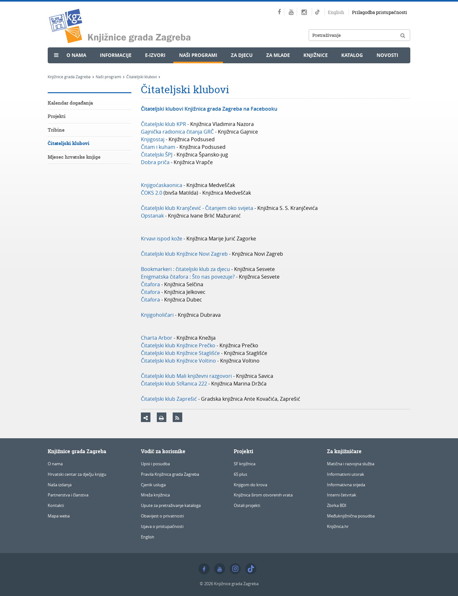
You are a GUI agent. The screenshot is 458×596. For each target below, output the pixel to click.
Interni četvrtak (341, 495)
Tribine (56, 130)
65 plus (240, 474)
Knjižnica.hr (338, 526)
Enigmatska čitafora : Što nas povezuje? (188, 276)
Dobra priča (155, 162)
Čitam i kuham (158, 146)
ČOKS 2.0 (151, 192)
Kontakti (56, 505)
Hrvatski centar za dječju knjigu (77, 474)
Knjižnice (315, 55)
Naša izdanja (60, 485)
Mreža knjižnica (155, 495)
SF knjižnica (244, 464)
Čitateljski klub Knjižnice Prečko (178, 345)
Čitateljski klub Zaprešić (169, 398)
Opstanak (152, 215)
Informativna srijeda (346, 485)
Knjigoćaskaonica (161, 185)
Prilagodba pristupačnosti (379, 12)
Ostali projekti (247, 505)
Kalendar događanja (70, 103)
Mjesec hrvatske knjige (74, 157)
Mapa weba (59, 516)
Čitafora (150, 284)
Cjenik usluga (153, 485)
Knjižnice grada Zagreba (69, 76)
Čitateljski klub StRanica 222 (174, 383)
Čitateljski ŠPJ (156, 154)
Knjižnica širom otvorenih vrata (263, 495)
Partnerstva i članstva (68, 495)
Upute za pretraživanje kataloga (171, 505)
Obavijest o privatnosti (162, 516)
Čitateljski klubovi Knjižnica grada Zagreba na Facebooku (209, 108)
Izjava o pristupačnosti (162, 526)
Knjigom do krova (250, 485)
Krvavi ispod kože (161, 238)
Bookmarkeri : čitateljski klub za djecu (185, 269)
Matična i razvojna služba (350, 464)
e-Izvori (155, 55)
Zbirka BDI (336, 505)
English (336, 12)
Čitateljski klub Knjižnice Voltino (178, 360)
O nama (76, 55)
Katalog (352, 55)
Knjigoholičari (157, 314)
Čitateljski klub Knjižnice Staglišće (180, 353)
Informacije (115, 55)
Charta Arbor (156, 337)
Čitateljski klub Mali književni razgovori (187, 375)
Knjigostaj (152, 139)
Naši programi (198, 55)
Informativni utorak (345, 474)
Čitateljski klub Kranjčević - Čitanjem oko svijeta (197, 207)
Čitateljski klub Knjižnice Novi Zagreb (184, 253)
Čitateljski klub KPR (163, 124)
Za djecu (242, 55)
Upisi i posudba (155, 464)
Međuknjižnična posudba (351, 516)
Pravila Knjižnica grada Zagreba (170, 474)
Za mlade (278, 55)
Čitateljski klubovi (141, 76)
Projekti (57, 116)
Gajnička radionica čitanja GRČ (177, 131)
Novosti (387, 55)
